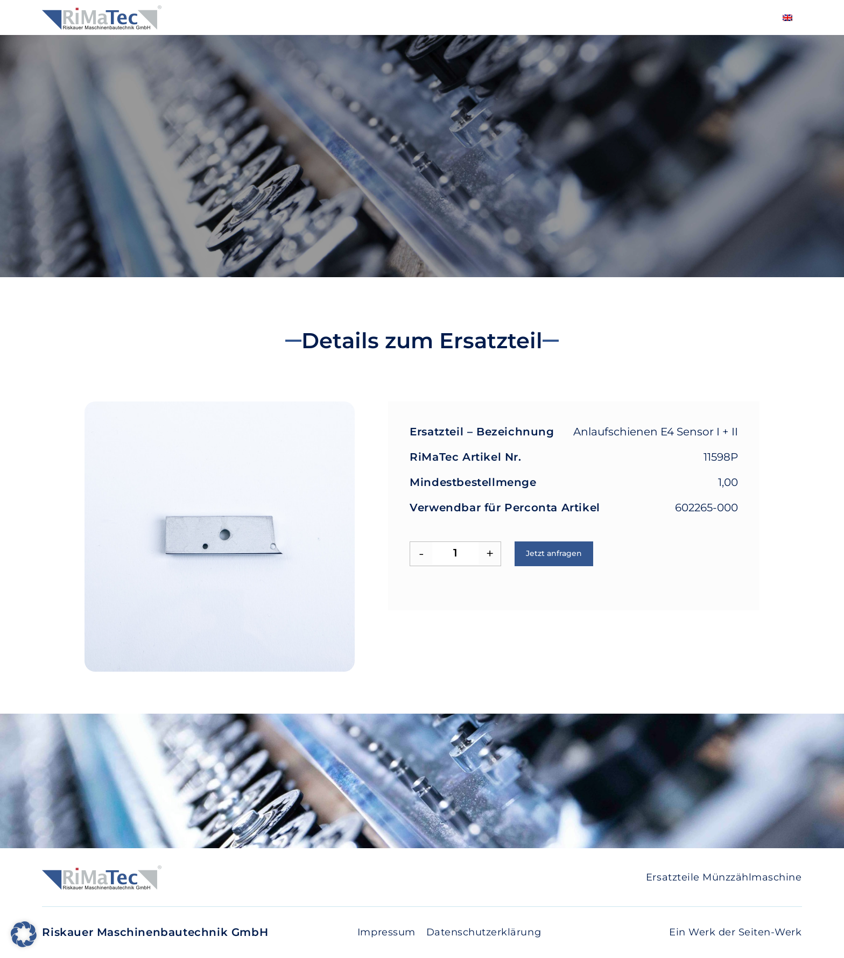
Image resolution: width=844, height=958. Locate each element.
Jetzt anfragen (554, 553)
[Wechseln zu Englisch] (787, 17)
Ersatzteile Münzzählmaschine (724, 877)
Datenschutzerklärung (483, 932)
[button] (23, 934)
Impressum (386, 932)
